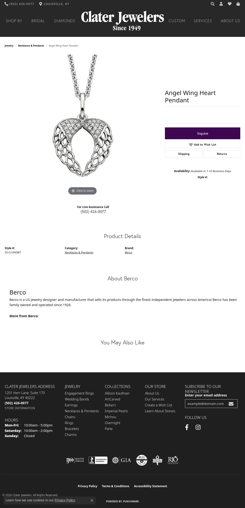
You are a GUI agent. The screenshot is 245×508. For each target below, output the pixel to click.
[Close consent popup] (91, 500)
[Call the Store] (16, 403)
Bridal (38, 20)
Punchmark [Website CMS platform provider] (131, 501)
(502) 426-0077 (93, 211)
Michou (110, 417)
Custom (177, 20)
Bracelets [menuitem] (72, 428)
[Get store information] (20, 408)
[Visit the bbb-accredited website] (98, 460)
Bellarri (110, 405)
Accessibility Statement (150, 486)
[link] (19, 4)
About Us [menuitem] (152, 393)
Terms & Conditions (115, 486)
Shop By (14, 20)
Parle (109, 428)
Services (203, 20)
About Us (230, 20)
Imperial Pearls (116, 411)
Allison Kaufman (117, 393)
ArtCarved (112, 399)
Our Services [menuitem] (154, 399)
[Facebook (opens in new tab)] (187, 427)
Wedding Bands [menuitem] (77, 399)
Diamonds (64, 20)
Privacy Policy (87, 486)
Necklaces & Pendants (31, 45)
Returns (222, 154)
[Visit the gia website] (121, 460)
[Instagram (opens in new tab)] (198, 427)
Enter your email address (206, 395)
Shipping (183, 154)
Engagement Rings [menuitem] (79, 393)
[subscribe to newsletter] (231, 403)
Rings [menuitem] (69, 423)
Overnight (112, 423)
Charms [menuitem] (71, 434)
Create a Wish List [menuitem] (158, 405)
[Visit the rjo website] (173, 460)
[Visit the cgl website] (142, 460)
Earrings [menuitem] (71, 405)
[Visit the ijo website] (75, 460)
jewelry (9, 45)
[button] (213, 4)
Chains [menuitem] (70, 417)
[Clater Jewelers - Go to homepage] (122, 21)
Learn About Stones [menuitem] (160, 411)
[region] (82, 125)
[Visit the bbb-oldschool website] (157, 460)
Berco (128, 252)
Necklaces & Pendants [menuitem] (82, 411)
